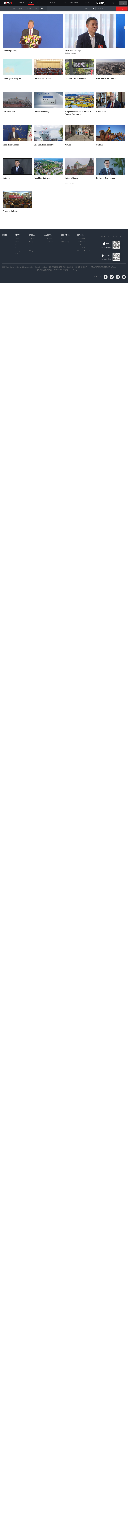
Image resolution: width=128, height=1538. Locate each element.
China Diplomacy (10, 50)
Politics (17, 245)
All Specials (33, 251)
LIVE (64, 3)
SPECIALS (41, 3)
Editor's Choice (71, 178)
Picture (28, 8)
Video (21, 8)
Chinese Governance (42, 78)
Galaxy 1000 (81, 239)
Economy (18, 248)
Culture (99, 145)
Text (36, 8)
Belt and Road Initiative (44, 145)
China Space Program (12, 78)
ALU (62, 239)
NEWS (30, 3)
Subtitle (79, 245)
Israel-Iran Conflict (11, 145)
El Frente (32, 248)
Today (31, 242)
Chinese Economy (41, 111)
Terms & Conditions (41, 267)
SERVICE (87, 3)
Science (17, 257)
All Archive (48, 239)
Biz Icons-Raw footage (105, 178)
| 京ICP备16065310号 (81, 267)
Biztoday (32, 239)
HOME (21, 3)
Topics (43, 8)
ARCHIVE (54, 3)
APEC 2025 (101, 111)
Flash (14, 8)
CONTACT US (116, 236)
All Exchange (65, 242)
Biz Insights (33, 245)
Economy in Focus (10, 211)
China (17, 239)
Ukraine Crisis (9, 111)
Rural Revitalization (42, 178)
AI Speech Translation (84, 251)
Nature (68, 145)
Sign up (114, 3)
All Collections (49, 242)
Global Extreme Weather (75, 78)
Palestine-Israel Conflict (106, 78)
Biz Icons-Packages (73, 50)
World (17, 242)
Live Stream (81, 242)
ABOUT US (105, 236)
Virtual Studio (81, 248)
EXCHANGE (75, 3)
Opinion (6, 178)
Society (17, 251)
